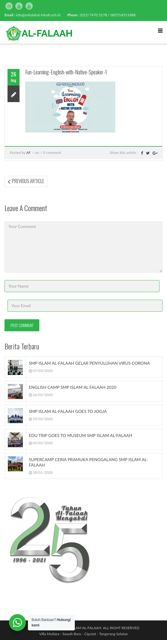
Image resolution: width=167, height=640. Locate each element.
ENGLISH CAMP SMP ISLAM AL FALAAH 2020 (72, 387)
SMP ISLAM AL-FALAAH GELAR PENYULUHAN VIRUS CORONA (89, 363)
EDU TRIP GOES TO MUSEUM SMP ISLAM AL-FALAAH (80, 435)
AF (28, 152)
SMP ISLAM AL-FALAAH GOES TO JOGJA (68, 411)
